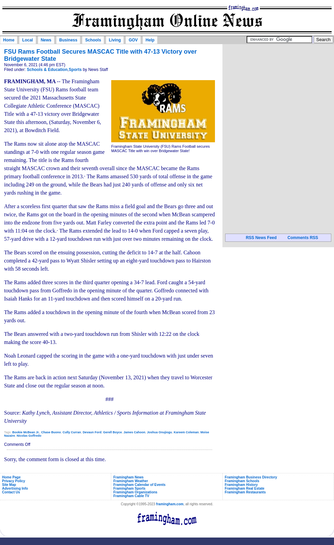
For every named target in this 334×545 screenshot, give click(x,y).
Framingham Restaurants (245, 492)
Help (150, 40)
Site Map (9, 485)
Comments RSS (302, 237)
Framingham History (241, 485)
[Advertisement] (278, 88)
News (46, 40)
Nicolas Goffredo (29, 435)
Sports (75, 69)
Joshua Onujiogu (159, 432)
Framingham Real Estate (245, 488)
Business (68, 40)
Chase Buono (51, 432)
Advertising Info (15, 488)
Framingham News (128, 477)
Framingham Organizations (135, 492)
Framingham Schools (242, 481)
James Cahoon (134, 432)
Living (115, 40)
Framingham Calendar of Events (139, 485)
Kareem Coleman (186, 432)
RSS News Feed (261, 237)
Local (27, 40)
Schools (93, 40)
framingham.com (170, 504)
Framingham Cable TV (131, 496)
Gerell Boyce (112, 432)
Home (8, 40)
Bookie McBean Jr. (25, 432)
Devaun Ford (92, 432)
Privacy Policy (13, 481)
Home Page (11, 477)
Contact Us (11, 492)
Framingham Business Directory (251, 477)
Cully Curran (72, 432)
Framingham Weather (130, 481)
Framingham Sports (129, 488)
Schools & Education (47, 69)
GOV (133, 40)
